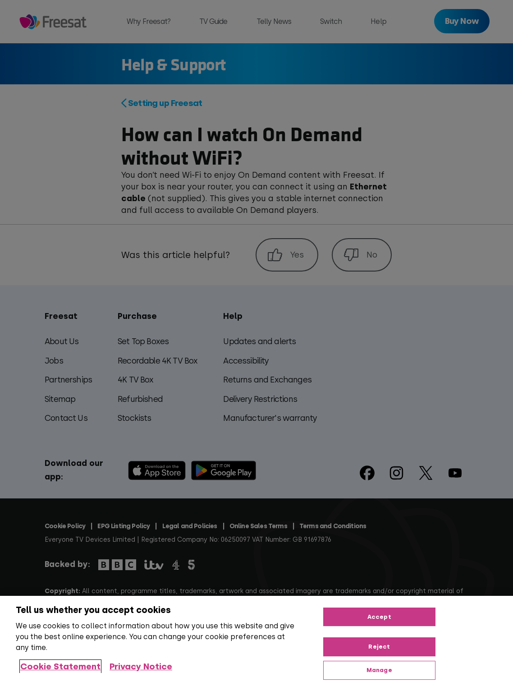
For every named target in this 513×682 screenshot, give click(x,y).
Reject (379, 646)
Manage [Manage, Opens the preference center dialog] (379, 670)
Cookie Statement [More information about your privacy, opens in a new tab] (60, 666)
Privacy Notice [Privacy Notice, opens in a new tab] (141, 666)
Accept (379, 616)
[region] (256, 639)
